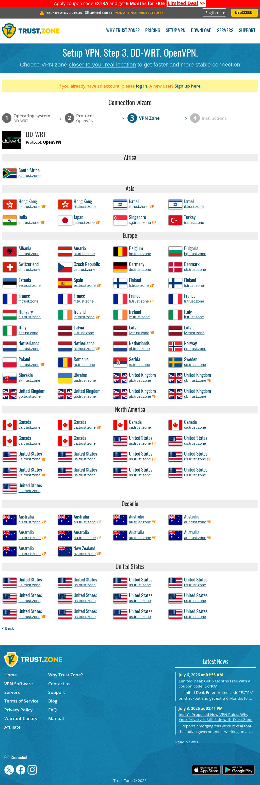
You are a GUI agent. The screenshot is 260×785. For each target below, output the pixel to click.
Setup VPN (175, 30)
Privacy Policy (18, 710)
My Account (244, 13)
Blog (52, 701)
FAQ (52, 710)
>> (186, 3)
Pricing (152, 30)
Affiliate (12, 727)
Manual (56, 718)
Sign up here (188, 86)
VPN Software (18, 684)
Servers (225, 30)
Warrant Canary (20, 718)
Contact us (59, 684)
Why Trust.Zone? (123, 30)
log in (141, 86)
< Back (8, 628)
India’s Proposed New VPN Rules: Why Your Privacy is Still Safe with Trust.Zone (215, 717)
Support (247, 30)
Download (201, 30)
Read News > (187, 741)
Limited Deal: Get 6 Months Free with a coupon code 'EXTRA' (214, 683)
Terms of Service (21, 701)
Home (10, 675)
